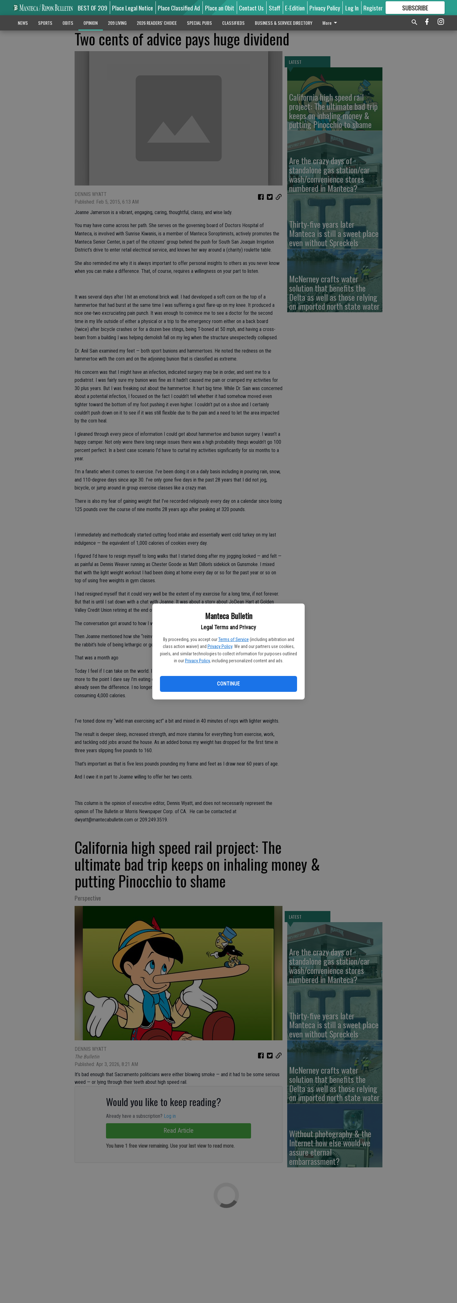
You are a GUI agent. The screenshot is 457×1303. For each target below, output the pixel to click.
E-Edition (295, 7)
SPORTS (45, 22)
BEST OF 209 (92, 7)
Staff (274, 7)
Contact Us (251, 7)
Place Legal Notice (132, 7)
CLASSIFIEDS (233, 22)
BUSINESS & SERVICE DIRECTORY (283, 22)
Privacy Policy (220, 646)
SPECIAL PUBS (199, 22)
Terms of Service (233, 639)
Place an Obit (219, 7)
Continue (228, 684)
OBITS (68, 22)
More (330, 23)
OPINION (90, 22)
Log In (352, 7)
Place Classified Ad (179, 7)
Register (373, 7)
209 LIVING (117, 22)
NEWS (23, 22)
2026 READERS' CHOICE (157, 22)
